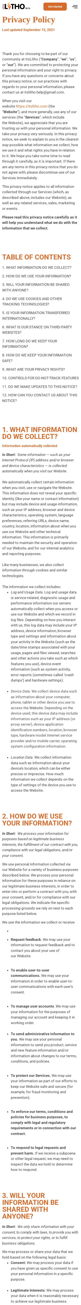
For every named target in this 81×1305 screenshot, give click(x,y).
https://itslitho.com (32, 106)
